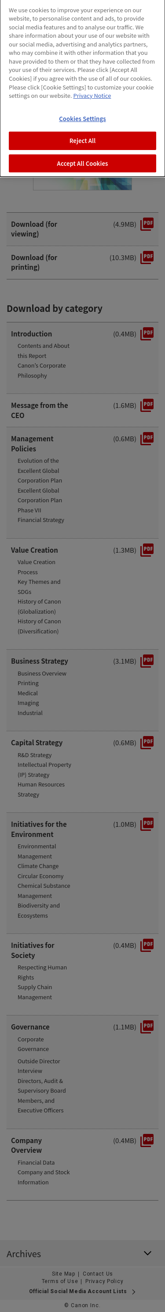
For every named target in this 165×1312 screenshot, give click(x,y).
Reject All (83, 132)
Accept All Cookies (82, 154)
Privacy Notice (92, 86)
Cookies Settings (82, 109)
